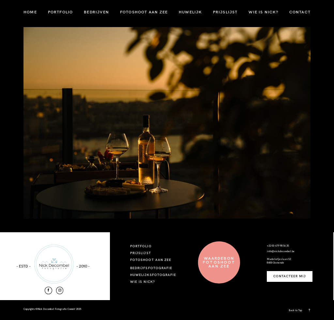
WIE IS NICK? (263, 11)
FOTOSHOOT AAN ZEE (144, 11)
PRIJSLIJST (225, 11)
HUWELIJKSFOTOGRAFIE (153, 275)
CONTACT (300, 11)
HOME (30, 11)
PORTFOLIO (60, 11)
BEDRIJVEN (96, 11)
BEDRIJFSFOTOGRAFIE (151, 268)
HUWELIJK (190, 11)
